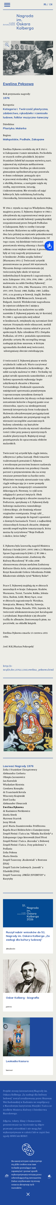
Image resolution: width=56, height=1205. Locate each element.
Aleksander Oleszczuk (15, 803)
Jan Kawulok (10, 781)
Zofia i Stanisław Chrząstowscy (20, 770)
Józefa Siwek (10, 815)
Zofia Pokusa (10, 852)
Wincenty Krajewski (14, 796)
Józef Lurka (9, 800)
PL (45, 4)
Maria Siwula (10, 856)
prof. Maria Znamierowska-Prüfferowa (24, 826)
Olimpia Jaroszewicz (14, 777)
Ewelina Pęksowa (13, 807)
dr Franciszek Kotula (14, 792)
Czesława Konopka (13, 788)
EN (50, 4)
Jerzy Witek (9, 822)
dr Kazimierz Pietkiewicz (16, 811)
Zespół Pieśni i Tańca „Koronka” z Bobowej (26, 841)
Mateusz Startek (12, 818)
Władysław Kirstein (13, 784)
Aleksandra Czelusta (14, 773)
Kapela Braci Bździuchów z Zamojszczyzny (26, 830)
